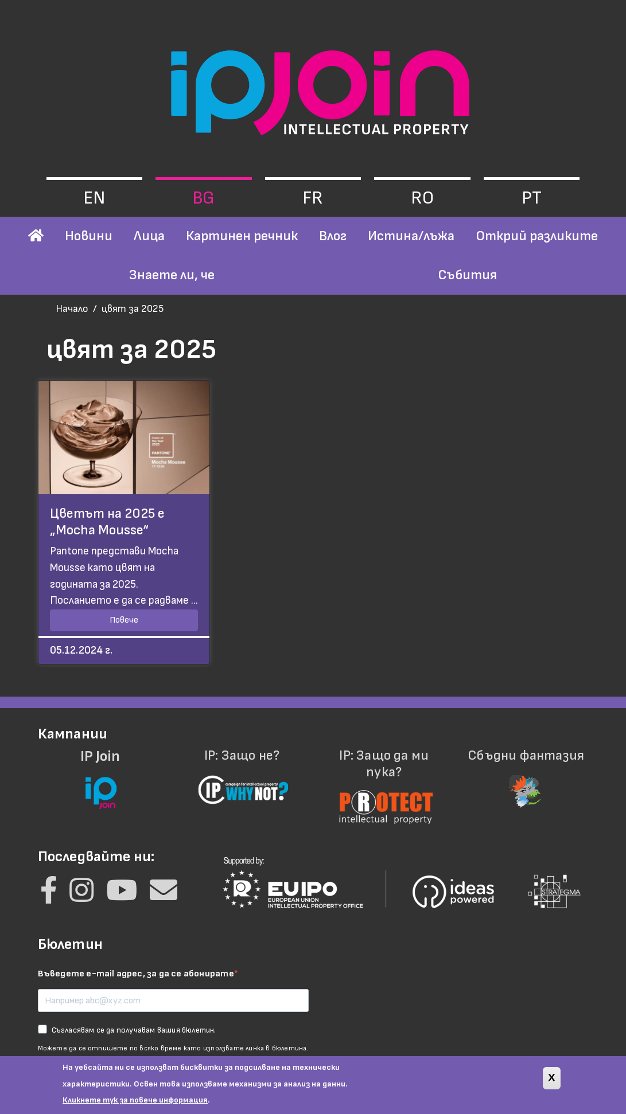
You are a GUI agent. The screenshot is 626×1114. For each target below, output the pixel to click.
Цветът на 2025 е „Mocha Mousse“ (107, 521)
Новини (88, 236)
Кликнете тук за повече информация (135, 1106)
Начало (72, 309)
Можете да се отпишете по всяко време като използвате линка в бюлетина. (173, 1048)
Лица (149, 236)
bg (203, 198)
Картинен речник (242, 236)
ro (422, 198)
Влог (333, 236)
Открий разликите (537, 236)
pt (532, 198)
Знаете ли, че (172, 275)
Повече (124, 620)
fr (312, 198)
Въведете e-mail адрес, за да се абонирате (136, 973)
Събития (467, 275)
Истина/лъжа (411, 236)
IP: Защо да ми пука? (384, 779)
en (94, 198)
